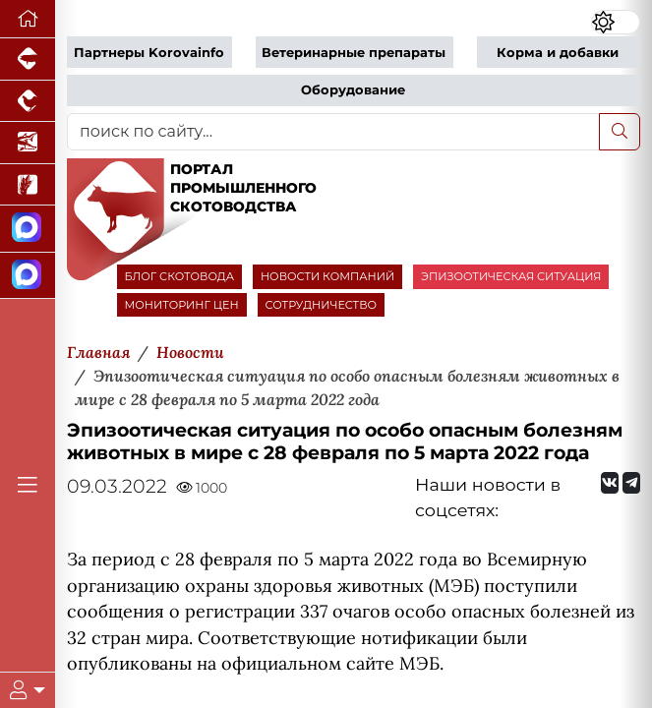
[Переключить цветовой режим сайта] (615, 22)
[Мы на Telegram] (631, 483)
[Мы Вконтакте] (610, 483)
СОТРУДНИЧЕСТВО (322, 305)
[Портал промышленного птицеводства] (27, 102)
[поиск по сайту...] (333, 131)
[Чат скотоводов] (27, 276)
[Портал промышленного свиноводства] (27, 59)
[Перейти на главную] (27, 19)
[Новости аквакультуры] (27, 143)
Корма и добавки (558, 52)
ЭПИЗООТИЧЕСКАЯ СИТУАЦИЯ (511, 276)
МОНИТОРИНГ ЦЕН (182, 305)
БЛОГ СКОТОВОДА (179, 276)
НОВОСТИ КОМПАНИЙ (327, 276)
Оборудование (353, 90)
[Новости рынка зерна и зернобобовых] (27, 185)
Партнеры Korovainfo (149, 52)
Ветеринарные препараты (353, 52)
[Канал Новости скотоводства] (27, 229)
